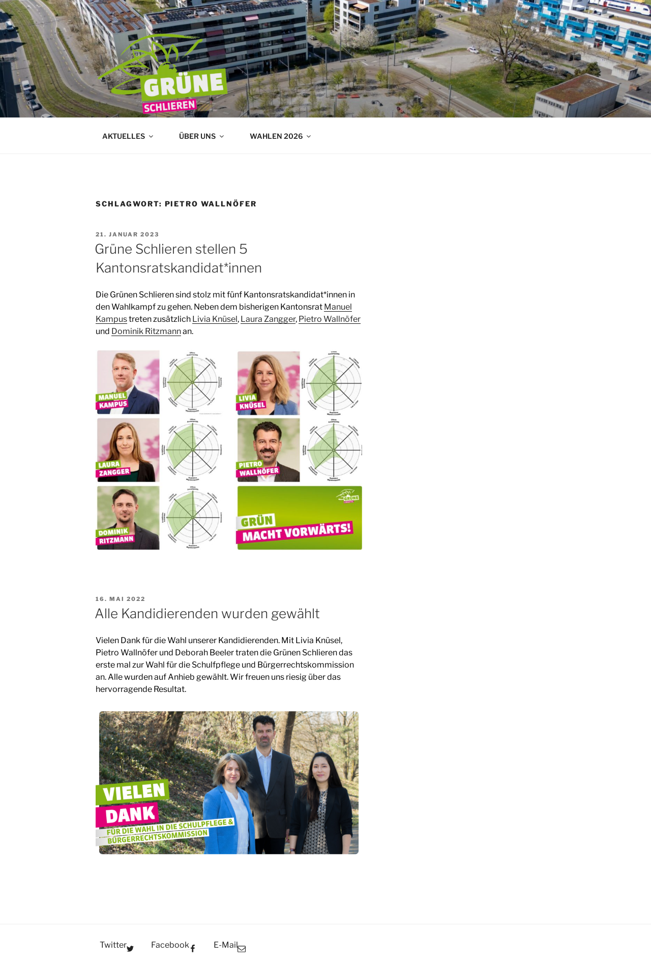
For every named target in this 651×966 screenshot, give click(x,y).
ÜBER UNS (202, 136)
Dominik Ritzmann (146, 331)
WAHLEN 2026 (281, 136)
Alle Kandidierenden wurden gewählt (207, 613)
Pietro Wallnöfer (330, 319)
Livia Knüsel (215, 319)
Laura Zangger (268, 319)
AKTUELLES (128, 136)
